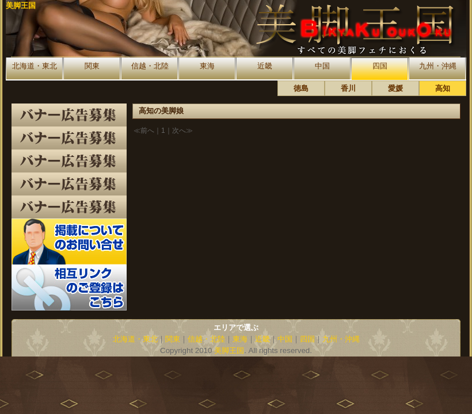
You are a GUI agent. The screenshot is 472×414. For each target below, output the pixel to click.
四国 (379, 66)
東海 (207, 66)
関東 (92, 66)
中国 (322, 66)
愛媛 (395, 88)
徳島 (301, 88)
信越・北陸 (150, 66)
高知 (442, 88)
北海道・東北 (34, 66)
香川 (348, 88)
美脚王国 (21, 5)
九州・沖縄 (437, 66)
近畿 (264, 66)
